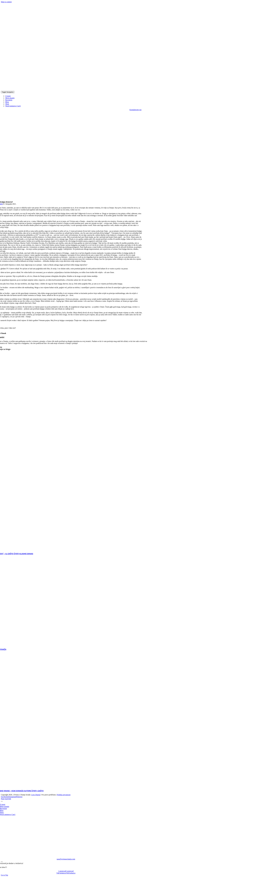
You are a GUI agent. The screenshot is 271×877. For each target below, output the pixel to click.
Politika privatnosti (63, 795)
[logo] (53, 90)
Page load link (6, 799)
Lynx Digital (35, 795)
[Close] (2, 801)
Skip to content (6, 2)
